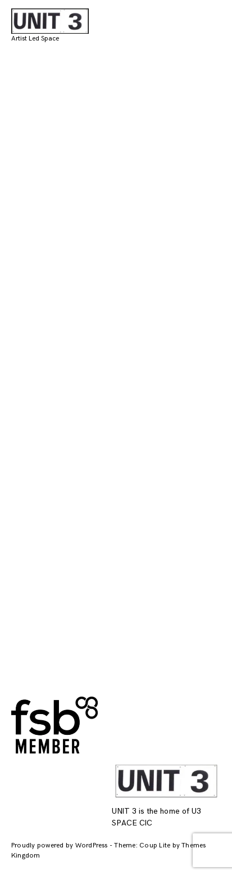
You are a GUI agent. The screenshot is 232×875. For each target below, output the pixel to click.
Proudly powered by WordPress (60, 845)
